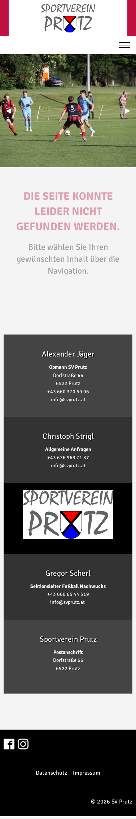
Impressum (86, 772)
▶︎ (130, 110)
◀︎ (11, 110)
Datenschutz (51, 772)
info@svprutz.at (68, 400)
